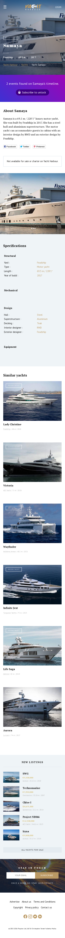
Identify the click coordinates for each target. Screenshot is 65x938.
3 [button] (33, 228)
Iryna (26, 831)
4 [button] (34, 228)
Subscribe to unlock (34, 92)
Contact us (46, 907)
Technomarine (31, 788)
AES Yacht (7, 490)
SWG (25, 773)
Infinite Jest (10, 608)
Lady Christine (12, 424)
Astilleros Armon (9, 551)
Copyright (18, 907)
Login (58, 7)
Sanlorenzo (27, 810)
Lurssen (6, 735)
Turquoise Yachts (9, 613)
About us (26, 901)
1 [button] (30, 228)
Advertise (15, 901)
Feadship (8, 57)
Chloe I (27, 802)
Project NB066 (31, 816)
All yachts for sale (32, 850)
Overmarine (27, 795)
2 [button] (31, 228)
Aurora (7, 730)
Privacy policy (32, 907)
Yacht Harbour (33, 7)
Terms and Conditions (44, 901)
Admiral (6, 674)
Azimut (25, 781)
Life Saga (9, 669)
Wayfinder (9, 547)
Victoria (8, 485)
